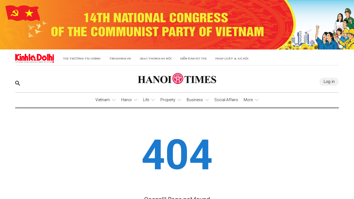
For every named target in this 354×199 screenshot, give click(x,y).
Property (167, 100)
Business (195, 100)
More (248, 100)
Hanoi (126, 100)
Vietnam (102, 100)
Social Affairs (226, 100)
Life (146, 100)
